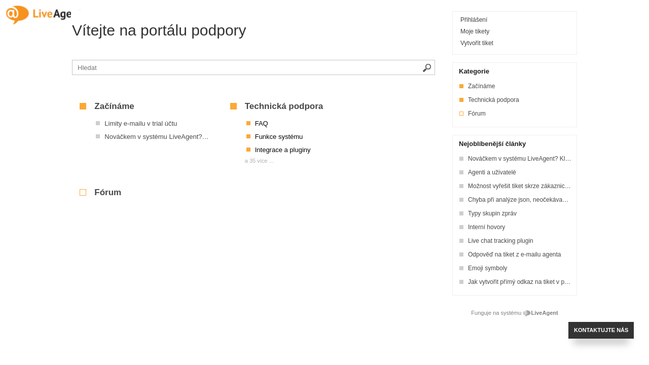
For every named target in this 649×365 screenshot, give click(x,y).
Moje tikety (474, 31)
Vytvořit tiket (476, 43)
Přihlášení (473, 19)
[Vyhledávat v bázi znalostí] (254, 67)
